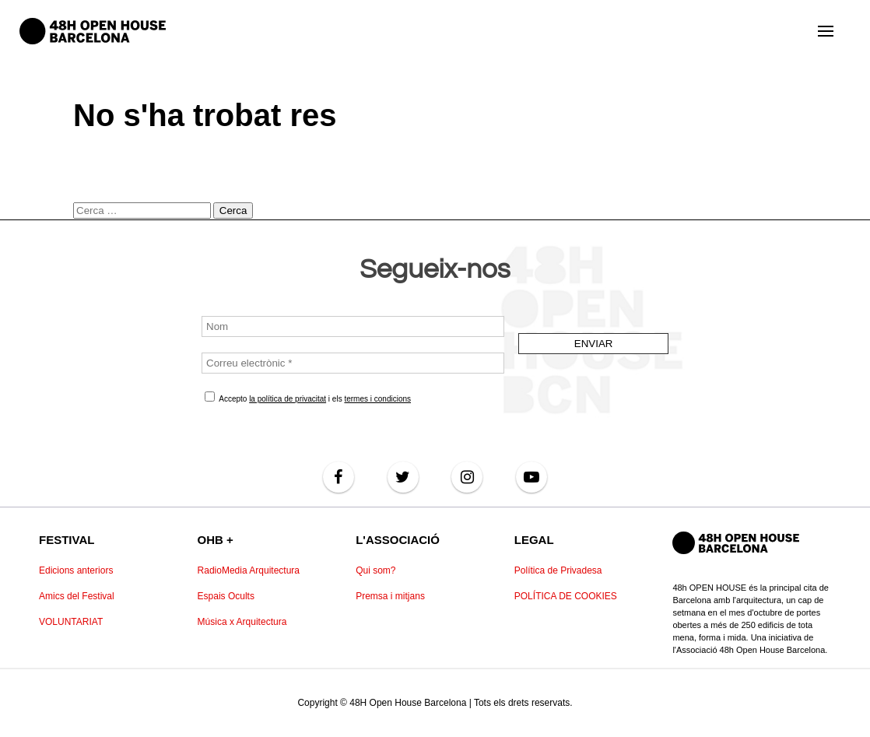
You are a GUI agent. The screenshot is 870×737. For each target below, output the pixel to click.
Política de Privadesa (558, 570)
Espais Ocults (226, 596)
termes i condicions (377, 399)
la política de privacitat (287, 399)
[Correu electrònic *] (353, 363)
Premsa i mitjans (390, 596)
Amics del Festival (76, 596)
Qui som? (375, 570)
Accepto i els (308, 397)
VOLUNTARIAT (71, 621)
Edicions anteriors (76, 570)
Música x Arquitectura (242, 621)
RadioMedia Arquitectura (249, 570)
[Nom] (353, 326)
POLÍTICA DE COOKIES (565, 596)
